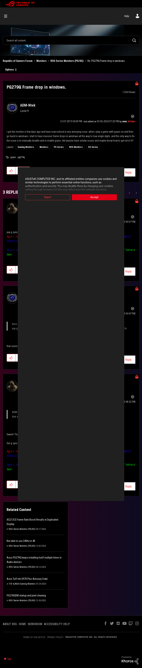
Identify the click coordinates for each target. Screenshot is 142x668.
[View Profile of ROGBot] (131, 121)
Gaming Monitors (26, 147)
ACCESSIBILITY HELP (57, 624)
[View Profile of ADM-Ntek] (28, 105)
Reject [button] (44, 197)
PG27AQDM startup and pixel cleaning (26, 595)
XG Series (93, 147)
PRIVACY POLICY (55, 637)
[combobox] (71, 40)
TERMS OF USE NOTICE (34, 637)
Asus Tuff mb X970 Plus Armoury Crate (27, 578)
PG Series (59, 147)
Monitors (41, 60)
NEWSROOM (35, 624)
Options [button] (9, 69)
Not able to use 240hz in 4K (21, 540)
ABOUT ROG (10, 624)
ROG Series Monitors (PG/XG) (67, 60)
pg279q (21, 157)
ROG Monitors (76, 147)
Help (126, 16)
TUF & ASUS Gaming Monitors (22, 584)
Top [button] (9, 658)
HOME (22, 624)
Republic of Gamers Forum (18, 60)
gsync (13, 157)
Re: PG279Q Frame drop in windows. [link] (106, 60)
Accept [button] (98, 197)
